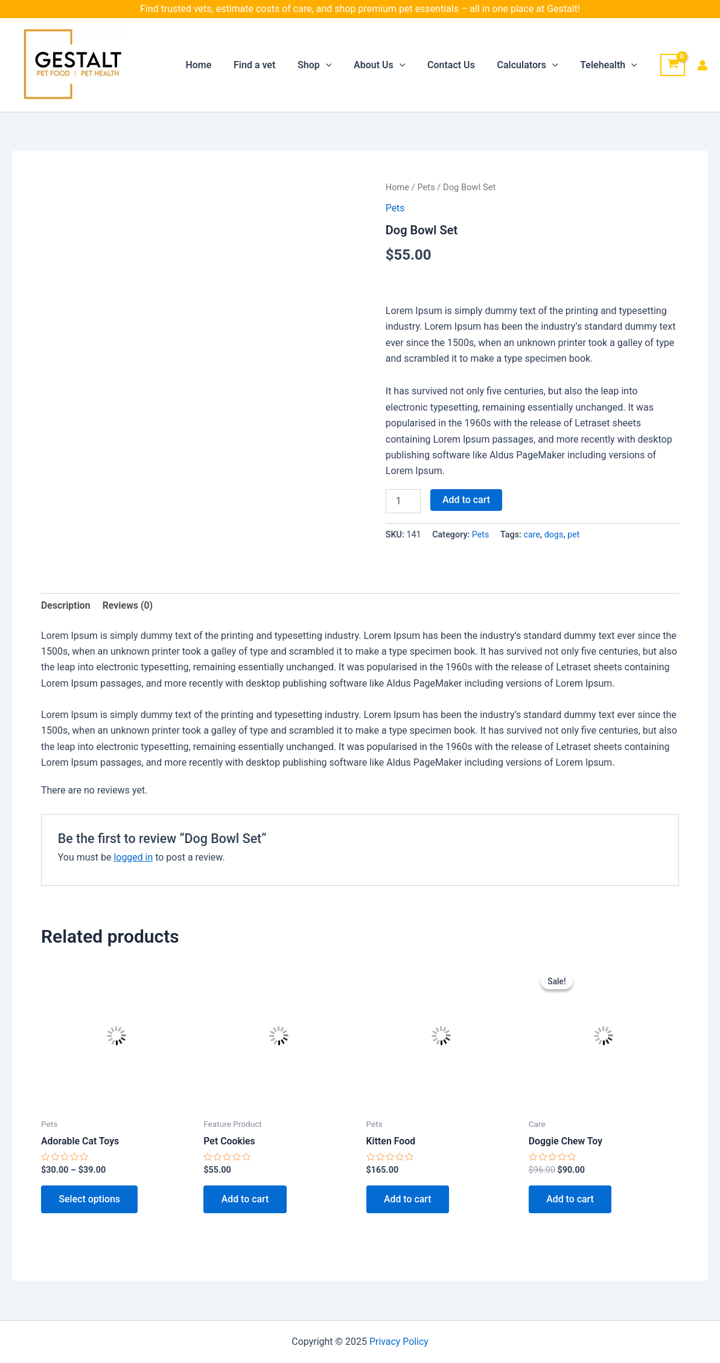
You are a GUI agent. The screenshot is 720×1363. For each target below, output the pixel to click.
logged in (133, 857)
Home (217, 65)
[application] (339, 65)
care (532, 535)
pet (574, 535)
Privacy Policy (399, 1341)
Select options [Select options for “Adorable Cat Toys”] (90, 1199)
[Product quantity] (403, 501)
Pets (426, 187)
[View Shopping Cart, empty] (672, 65)
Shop (327, 65)
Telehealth (610, 65)
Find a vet (270, 65)
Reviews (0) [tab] (128, 605)
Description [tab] (66, 605)
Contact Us (458, 65)
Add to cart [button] (245, 1199)
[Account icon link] (702, 65)
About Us (389, 65)
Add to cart (466, 499)
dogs (554, 535)
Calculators (532, 65)
